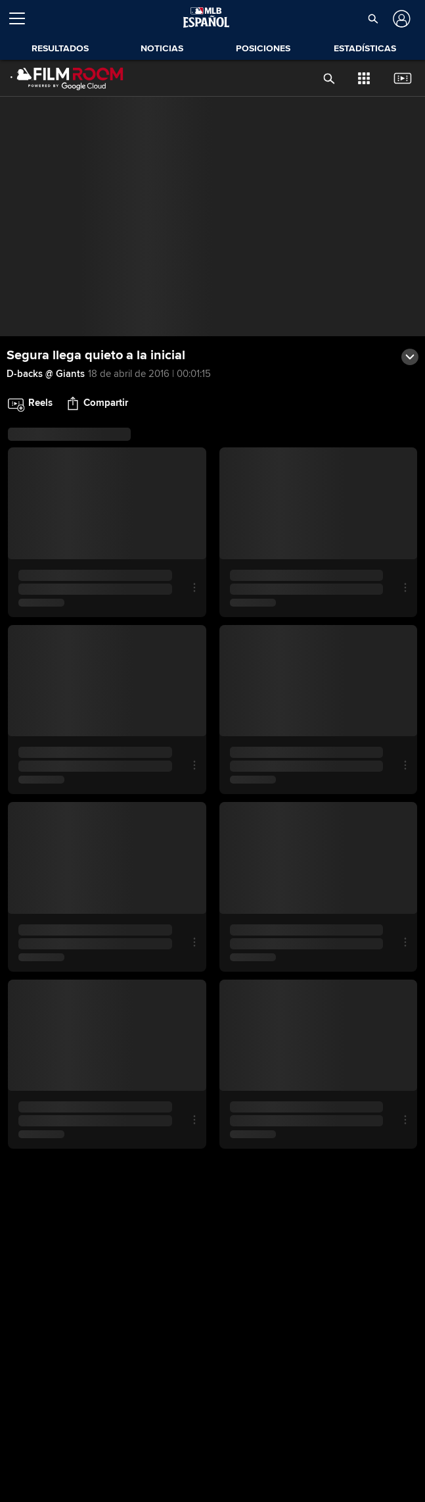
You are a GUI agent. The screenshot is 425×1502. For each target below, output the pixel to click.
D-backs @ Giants (46, 374)
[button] (373, 18)
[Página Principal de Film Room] (67, 78)
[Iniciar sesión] (400, 18)
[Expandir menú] (22, 18)
